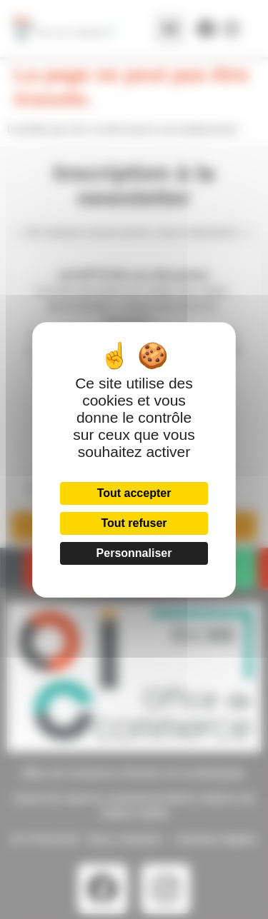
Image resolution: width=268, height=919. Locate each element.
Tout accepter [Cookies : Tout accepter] (134, 493)
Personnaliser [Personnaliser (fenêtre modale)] (134, 553)
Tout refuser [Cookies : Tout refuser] (134, 523)
